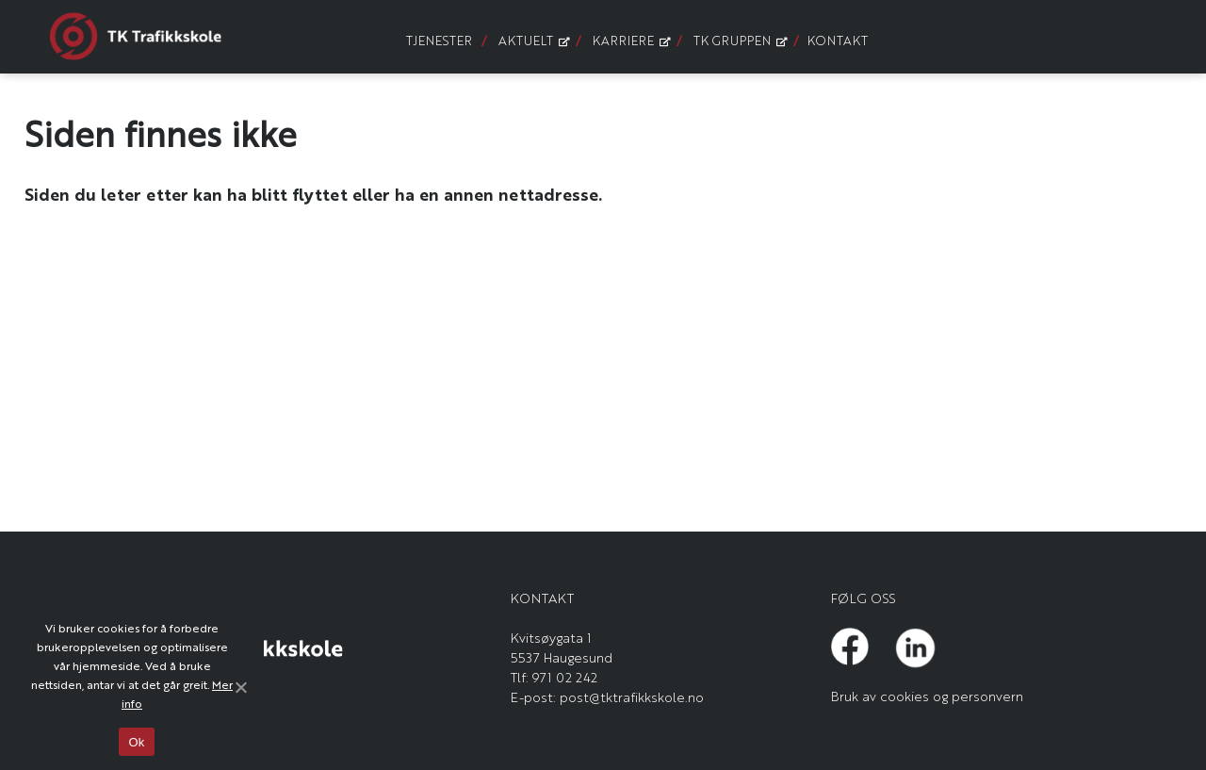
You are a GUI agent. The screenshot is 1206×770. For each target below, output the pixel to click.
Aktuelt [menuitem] (532, 40)
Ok (136, 742)
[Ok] (240, 687)
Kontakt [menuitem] (837, 40)
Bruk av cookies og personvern (927, 695)
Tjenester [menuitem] (439, 40)
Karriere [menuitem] (630, 40)
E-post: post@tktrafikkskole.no (607, 696)
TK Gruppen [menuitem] (739, 40)
